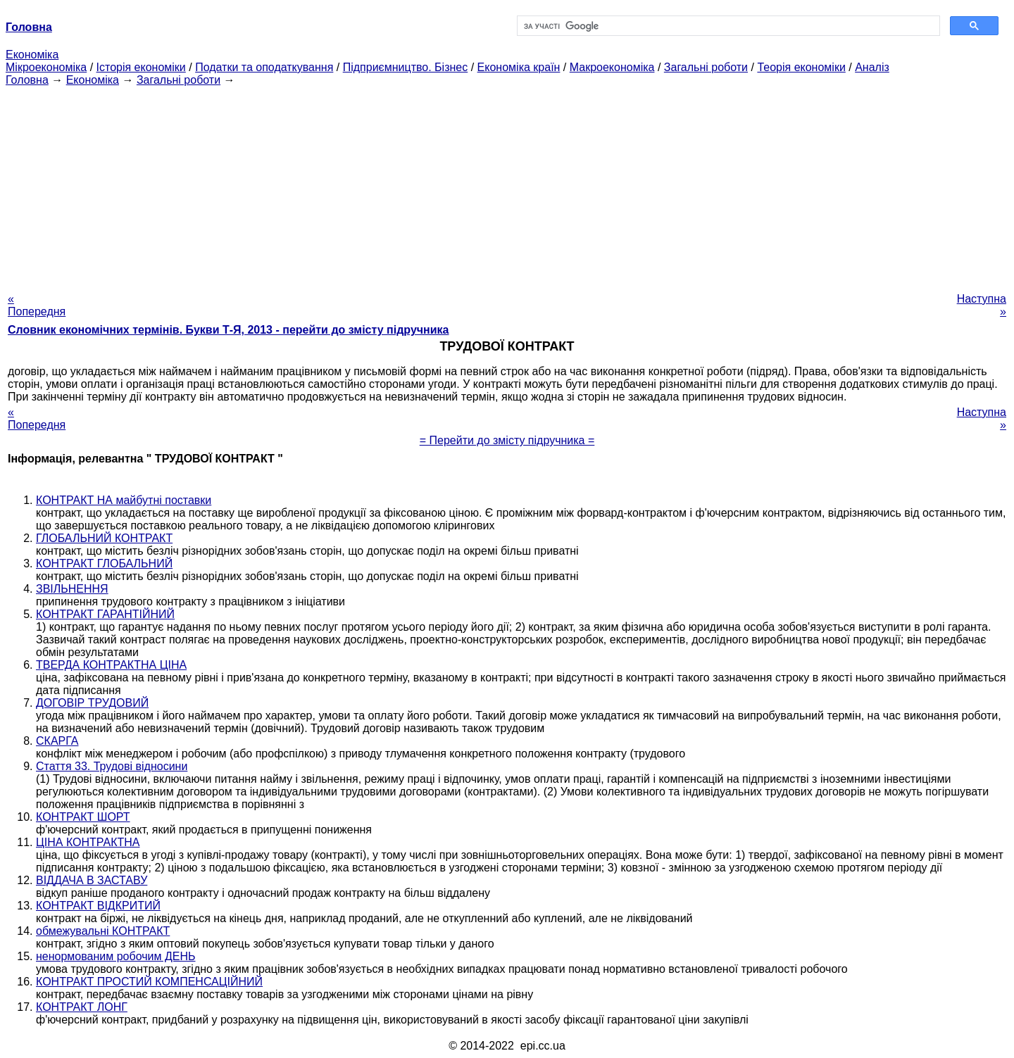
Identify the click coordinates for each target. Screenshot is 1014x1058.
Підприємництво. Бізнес (405, 67)
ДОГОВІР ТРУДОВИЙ (92, 703)
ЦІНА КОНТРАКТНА (87, 842)
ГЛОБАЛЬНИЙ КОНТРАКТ (104, 538)
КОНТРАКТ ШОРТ (83, 817)
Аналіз (872, 67)
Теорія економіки (801, 67)
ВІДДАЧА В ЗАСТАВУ (91, 880)
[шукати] (727, 26)
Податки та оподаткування (264, 67)
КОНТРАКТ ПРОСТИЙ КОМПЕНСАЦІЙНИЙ (149, 982)
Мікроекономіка (46, 67)
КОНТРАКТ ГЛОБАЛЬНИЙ (104, 563)
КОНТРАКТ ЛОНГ (81, 1007)
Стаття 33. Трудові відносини (111, 766)
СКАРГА (57, 741)
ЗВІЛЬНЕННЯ (72, 589)
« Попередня (36, 305)
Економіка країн (519, 67)
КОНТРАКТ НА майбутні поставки (123, 500)
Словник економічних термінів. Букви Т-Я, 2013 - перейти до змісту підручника (228, 330)
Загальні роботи (706, 67)
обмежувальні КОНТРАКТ (103, 931)
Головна (27, 80)
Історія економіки (141, 67)
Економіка (32, 55)
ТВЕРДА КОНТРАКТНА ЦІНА (111, 665)
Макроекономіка (612, 67)
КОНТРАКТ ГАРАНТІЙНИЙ (105, 614)
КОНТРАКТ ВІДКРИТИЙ (98, 906)
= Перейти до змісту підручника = (507, 440)
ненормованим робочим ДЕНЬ (116, 956)
